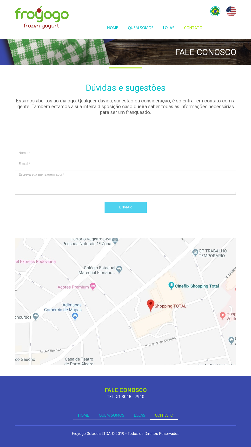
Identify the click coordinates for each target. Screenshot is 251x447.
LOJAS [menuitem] (168, 28)
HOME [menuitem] (112, 28)
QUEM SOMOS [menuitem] (140, 28)
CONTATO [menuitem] (193, 28)
